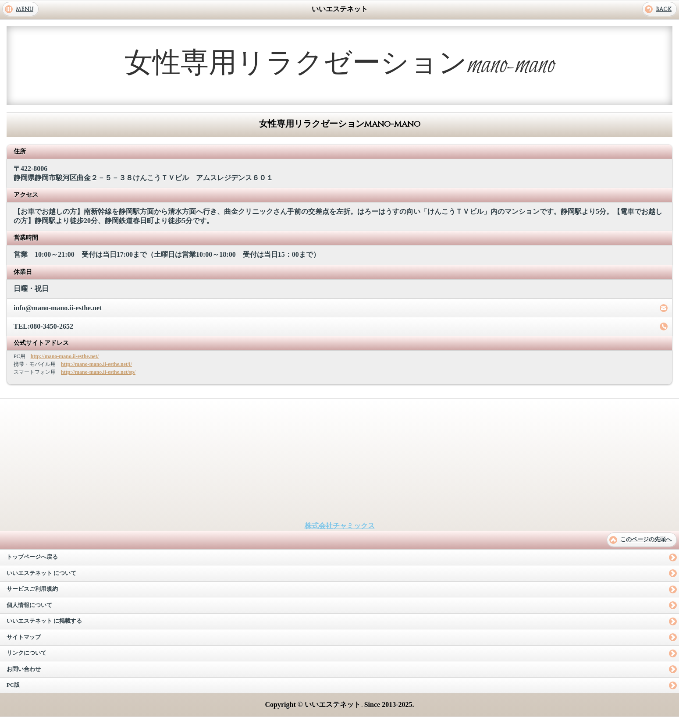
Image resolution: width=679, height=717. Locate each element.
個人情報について (29, 605)
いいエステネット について (41, 573)
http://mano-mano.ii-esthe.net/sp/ (98, 372)
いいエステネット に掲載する (44, 621)
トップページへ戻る (32, 557)
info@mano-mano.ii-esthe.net (58, 308)
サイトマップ (24, 637)
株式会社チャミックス (340, 525)
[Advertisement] (340, 460)
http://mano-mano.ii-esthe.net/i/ (96, 364)
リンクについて (26, 653)
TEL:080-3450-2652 (43, 326)
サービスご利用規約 (32, 589)
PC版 (13, 685)
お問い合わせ (24, 669)
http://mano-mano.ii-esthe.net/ (65, 356)
